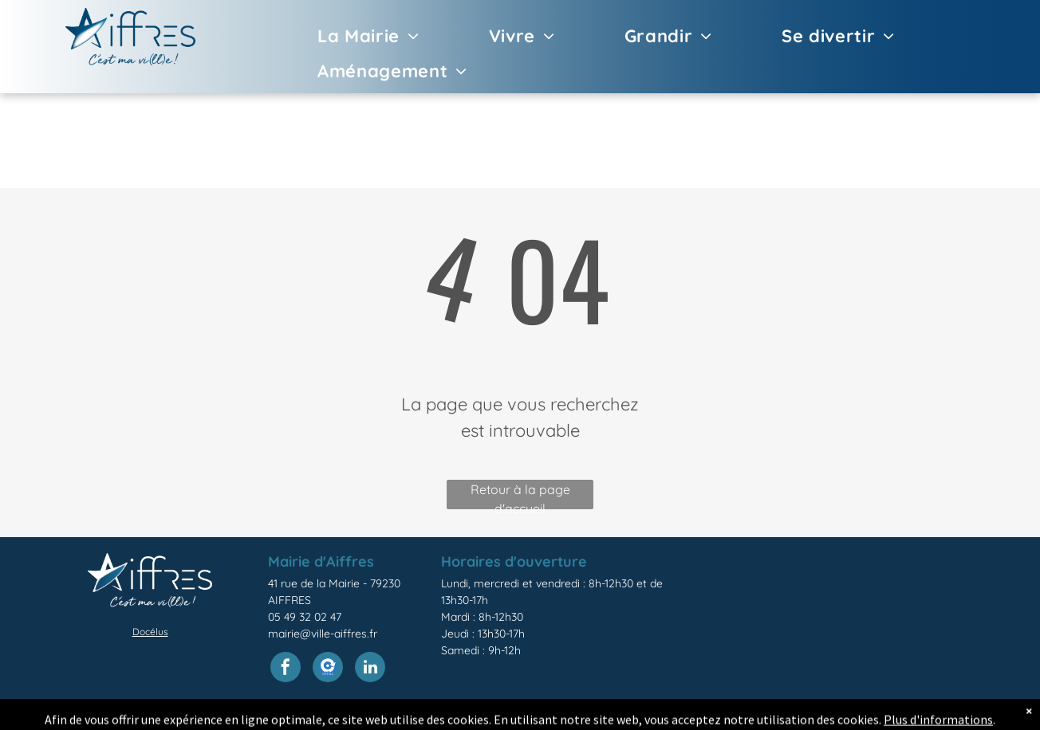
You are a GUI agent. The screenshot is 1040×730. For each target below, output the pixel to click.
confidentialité (704, 715)
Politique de (632, 715)
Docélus (150, 632)
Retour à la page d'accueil (520, 495)
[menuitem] (345, 35)
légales (579, 715)
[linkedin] (370, 669)
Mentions (533, 715)
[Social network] (328, 669)
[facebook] (285, 669)
